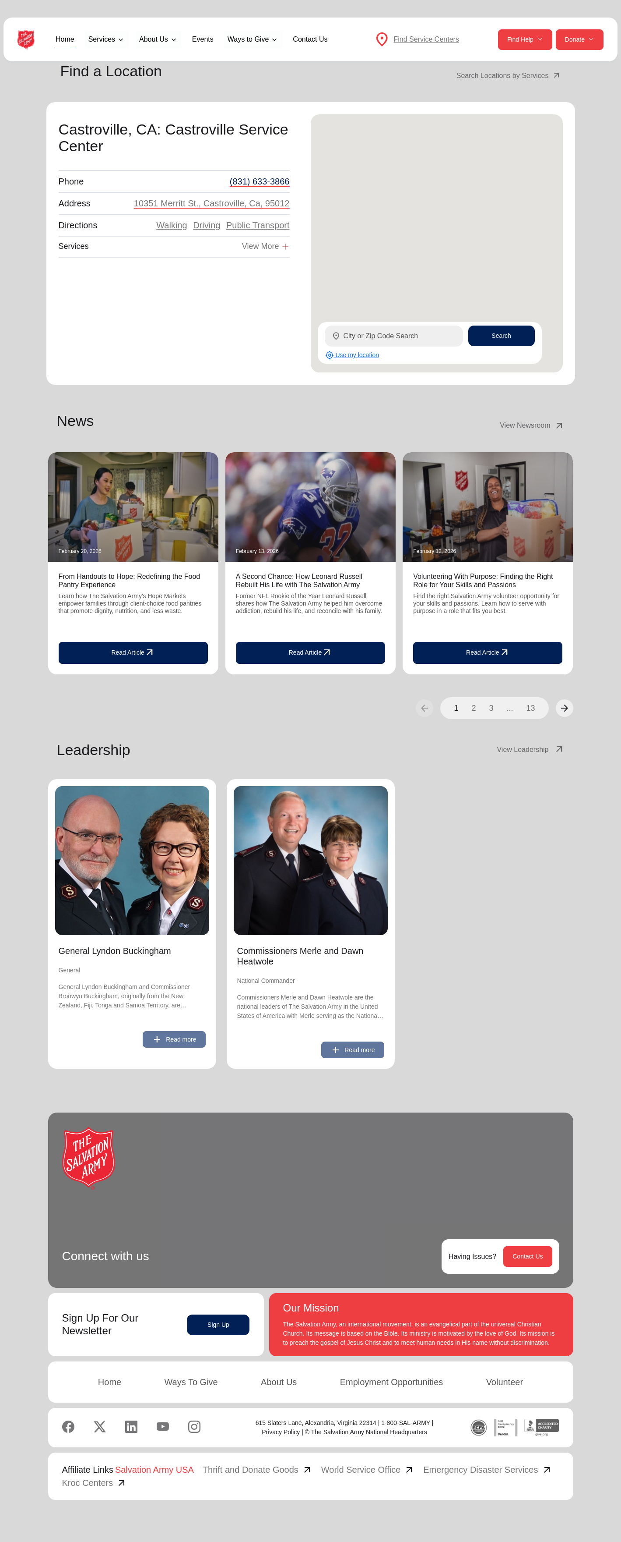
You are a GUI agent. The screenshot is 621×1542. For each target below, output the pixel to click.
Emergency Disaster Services (487, 1469)
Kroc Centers (94, 1483)
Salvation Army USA (154, 1470)
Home (65, 39)
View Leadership (530, 749)
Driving (206, 225)
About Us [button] (153, 39)
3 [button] (491, 708)
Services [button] (101, 39)
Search (501, 335)
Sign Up (218, 1324)
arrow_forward (564, 708)
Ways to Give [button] (248, 39)
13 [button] (530, 708)
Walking (171, 225)
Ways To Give (191, 1382)
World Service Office (368, 1469)
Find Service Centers (426, 39)
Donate (579, 39)
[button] (564, 708)
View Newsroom (532, 425)
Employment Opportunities (391, 1382)
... (509, 708)
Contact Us (310, 39)
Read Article (132, 653)
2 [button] (473, 708)
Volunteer (504, 1382)
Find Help (525, 39)
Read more (174, 1039)
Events (203, 39)
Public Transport (258, 225)
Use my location (352, 355)
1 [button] (456, 708)
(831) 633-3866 (260, 181)
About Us (279, 1382)
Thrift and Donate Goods (257, 1469)
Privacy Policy (281, 1432)
